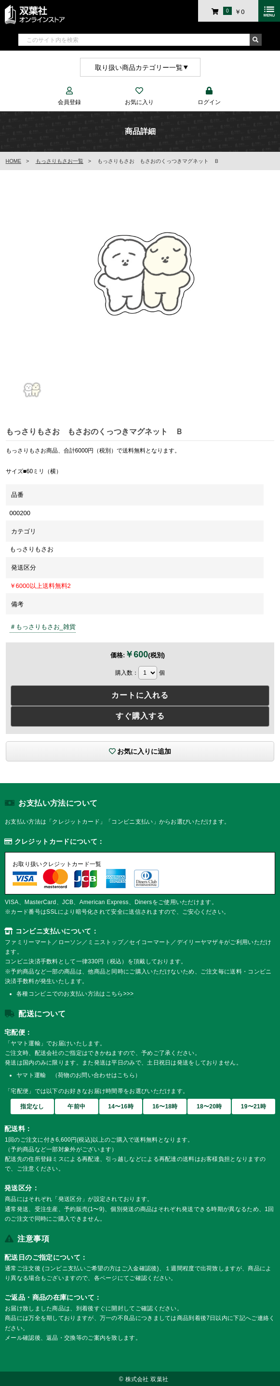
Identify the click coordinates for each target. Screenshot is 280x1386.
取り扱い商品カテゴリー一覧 (139, 67)
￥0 (228, 11)
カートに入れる (140, 695)
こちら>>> (120, 993)
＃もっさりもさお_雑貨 (43, 626)
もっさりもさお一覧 (59, 161)
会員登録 (69, 97)
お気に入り (139, 97)
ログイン (209, 97)
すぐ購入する (140, 716)
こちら (126, 1075)
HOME (13, 161)
